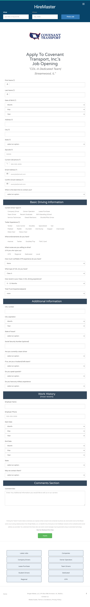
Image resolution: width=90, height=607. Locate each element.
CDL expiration (10, 317)
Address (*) (9, 120)
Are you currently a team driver (16, 352)
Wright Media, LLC (33, 593)
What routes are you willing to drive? (18, 249)
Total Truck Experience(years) (15, 289)
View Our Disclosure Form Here (44, 530)
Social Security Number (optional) (17, 342)
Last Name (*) (10, 90)
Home (5, 594)
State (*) (8, 140)
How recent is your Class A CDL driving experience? (23, 279)
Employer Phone (11, 412)
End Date (8, 441)
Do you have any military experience (18, 382)
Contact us (44, 596)
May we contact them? (13, 471)
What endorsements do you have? (17, 237)
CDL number (9, 307)
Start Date (8, 422)
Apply (45, 536)
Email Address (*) (11, 170)
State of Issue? (10, 332)
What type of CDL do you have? (16, 269)
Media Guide (33, 599)
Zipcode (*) (9, 150)
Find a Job (70, 17)
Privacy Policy (56, 599)
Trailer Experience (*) (12, 222)
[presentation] (45, 513)
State (7, 461)
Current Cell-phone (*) (12, 160)
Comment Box (10, 489)
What (5, 12)
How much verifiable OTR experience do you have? (23, 259)
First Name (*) (10, 80)
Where (34, 12)
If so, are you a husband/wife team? (17, 362)
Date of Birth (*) (10, 100)
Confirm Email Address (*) (14, 180)
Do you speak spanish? (13, 372)
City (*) (7, 130)
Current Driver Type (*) (13, 208)
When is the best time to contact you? (18, 190)
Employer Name (10, 402)
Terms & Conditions (44, 599)
